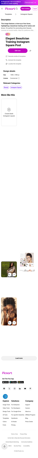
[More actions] (32, 264)
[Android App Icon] (13, 383)
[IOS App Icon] (5, 383)
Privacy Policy (23, 434)
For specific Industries (17, 415)
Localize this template (14, 64)
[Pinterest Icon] (30, 388)
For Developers (15, 408)
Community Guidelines (26, 442)
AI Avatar (14, 421)
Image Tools (6, 404)
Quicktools (14, 418)
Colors (5, 421)
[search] (16, 8)
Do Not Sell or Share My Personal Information (19, 438)
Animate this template (14, 60)
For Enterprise (15, 404)
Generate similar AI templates (17, 56)
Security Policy (17, 446)
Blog (26, 418)
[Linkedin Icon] (20, 388)
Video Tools (6, 408)
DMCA (10, 446)
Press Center (29, 421)
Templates (6, 418)
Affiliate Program (30, 415)
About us (28, 411)
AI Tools (5, 415)
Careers (27, 408)
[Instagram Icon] (14, 388)
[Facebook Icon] (4, 388)
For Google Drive (16, 411)
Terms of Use (14, 434)
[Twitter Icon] (9, 388)
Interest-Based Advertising (12, 442)
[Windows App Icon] (21, 383)
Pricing (13, 425)
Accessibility (26, 446)
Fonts (4, 425)
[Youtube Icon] (25, 388)
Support (27, 404)
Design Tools (6, 411)
